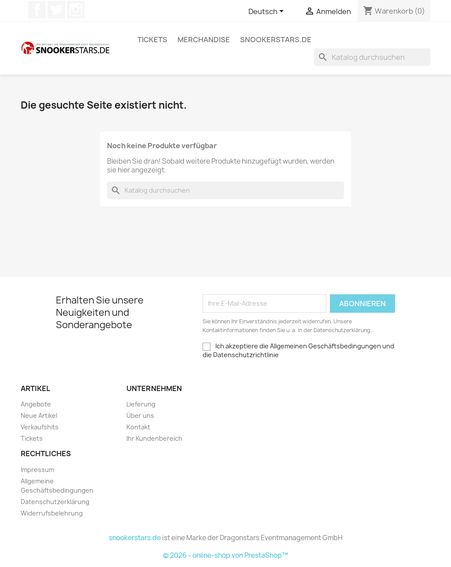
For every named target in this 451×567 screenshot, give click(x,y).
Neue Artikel (39, 415)
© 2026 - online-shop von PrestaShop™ (225, 555)
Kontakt (138, 427)
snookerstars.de (275, 39)
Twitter (56, 9)
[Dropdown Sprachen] (267, 12)
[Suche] (372, 57)
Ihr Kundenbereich (154, 438)
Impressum (37, 469)
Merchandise (203, 39)
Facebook (37, 9)
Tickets (152, 39)
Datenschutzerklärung (55, 501)
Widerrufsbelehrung (52, 513)
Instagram (76, 9)
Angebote (36, 404)
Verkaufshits (40, 427)
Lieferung (140, 404)
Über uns (140, 415)
